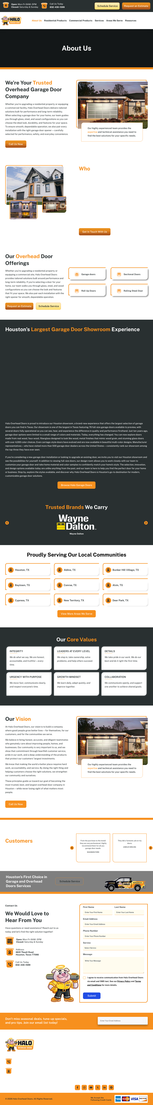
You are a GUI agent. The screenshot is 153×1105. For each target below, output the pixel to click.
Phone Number (94, 931)
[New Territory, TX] (59, 600)
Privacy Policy (123, 981)
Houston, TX (22, 569)
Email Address (94, 919)
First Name (92, 907)
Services (99, 20)
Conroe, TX (70, 585)
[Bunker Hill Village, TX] (108, 570)
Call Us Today (22, 962)
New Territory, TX (74, 600)
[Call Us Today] (44, 5)
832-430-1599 (57, 7)
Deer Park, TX (120, 600)
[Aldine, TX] (59, 570)
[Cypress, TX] (11, 600)
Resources (130, 20)
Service (91, 943)
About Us (37, 20)
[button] (7, 523)
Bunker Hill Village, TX (125, 569)
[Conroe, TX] (59, 585)
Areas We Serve (114, 20)
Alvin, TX (117, 585)
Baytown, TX (22, 585)
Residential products (55, 20)
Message (91, 954)
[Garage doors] (77, 274)
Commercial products (80, 20)
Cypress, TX (22, 600)
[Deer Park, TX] (108, 600)
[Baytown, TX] (11, 585)
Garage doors (88, 274)
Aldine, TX (70, 569)
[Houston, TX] (11, 570)
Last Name (124, 907)
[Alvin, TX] (108, 585)
